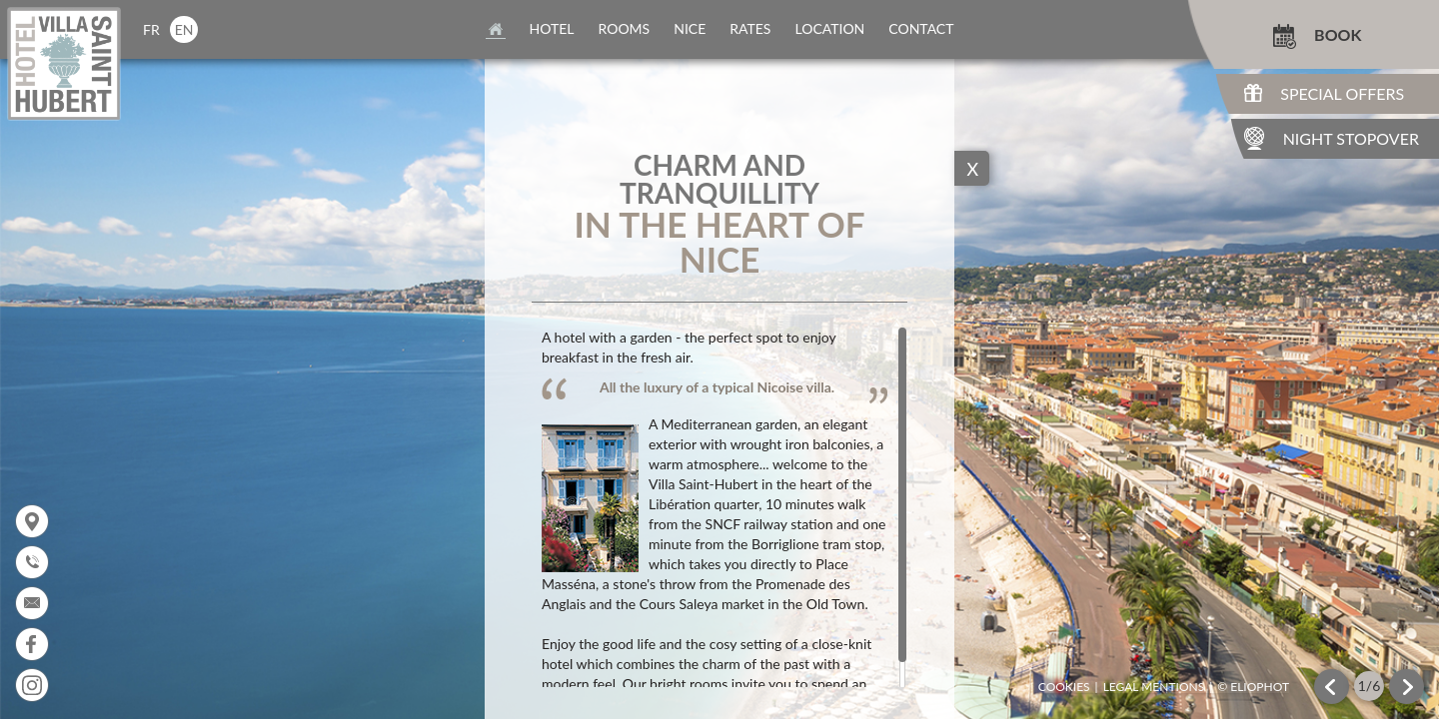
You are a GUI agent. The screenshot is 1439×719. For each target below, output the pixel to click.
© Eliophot (1253, 687)
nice (690, 28)
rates (749, 28)
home (496, 29)
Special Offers (1342, 93)
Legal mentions (1154, 687)
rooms (625, 28)
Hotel (552, 28)
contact (920, 28)
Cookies (1064, 687)
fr (151, 29)
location (829, 28)
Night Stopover (1351, 138)
